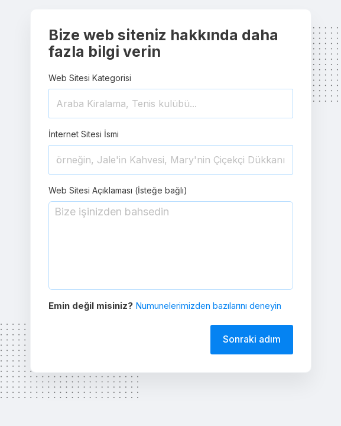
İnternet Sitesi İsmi (83, 134)
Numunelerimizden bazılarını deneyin (208, 305)
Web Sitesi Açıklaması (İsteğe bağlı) (117, 190)
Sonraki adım (252, 339)
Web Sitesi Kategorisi (89, 78)
